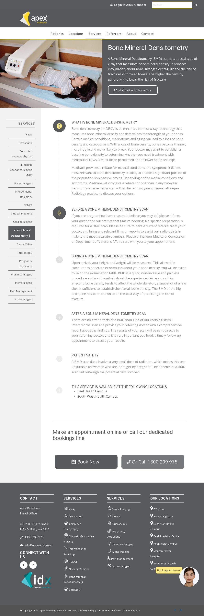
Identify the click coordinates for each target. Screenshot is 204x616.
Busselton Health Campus (162, 525)
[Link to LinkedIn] (181, 610)
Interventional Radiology (23, 194)
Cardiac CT (72, 589)
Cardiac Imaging (22, 222)
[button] (177, 577)
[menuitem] (57, 33)
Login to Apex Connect (128, 5)
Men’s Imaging (23, 282)
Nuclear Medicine (21, 213)
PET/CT (28, 205)
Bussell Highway (161, 516)
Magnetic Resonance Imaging (78, 537)
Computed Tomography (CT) (22, 153)
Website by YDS (131, 610)
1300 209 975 (34, 537)
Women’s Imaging (21, 274)
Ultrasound (25, 143)
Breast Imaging (23, 183)
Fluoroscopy (24, 252)
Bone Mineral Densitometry (21, 233)
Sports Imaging (23, 299)
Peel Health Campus (92, 391)
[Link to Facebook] (175, 610)
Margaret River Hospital (160, 552)
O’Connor (157, 508)
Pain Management (21, 291)
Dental (113, 516)
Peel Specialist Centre (164, 535)
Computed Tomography (72, 525)
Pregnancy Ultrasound (25, 263)
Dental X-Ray (24, 244)
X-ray (29, 134)
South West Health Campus (97, 396)
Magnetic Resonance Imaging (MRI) (20, 170)
